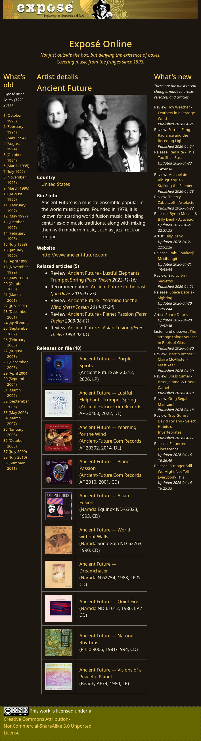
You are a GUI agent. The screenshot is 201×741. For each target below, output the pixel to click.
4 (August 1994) (11, 146)
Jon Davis (61, 293)
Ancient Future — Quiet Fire (108, 601)
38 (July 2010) (15, 457)
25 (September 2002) (16, 331)
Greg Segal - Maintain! (173, 401)
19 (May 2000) (15, 277)
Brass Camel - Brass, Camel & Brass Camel (176, 381)
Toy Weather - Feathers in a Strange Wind (176, 112)
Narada (88, 509)
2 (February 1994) (13, 129)
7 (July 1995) (14, 171)
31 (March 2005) (12, 392)
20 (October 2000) (13, 286)
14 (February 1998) (14, 236)
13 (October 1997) (13, 224)
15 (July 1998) (15, 244)
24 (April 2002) (15, 322)
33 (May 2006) (15, 412)
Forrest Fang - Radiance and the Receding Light (175, 135)
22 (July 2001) (15, 305)
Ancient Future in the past (118, 287)
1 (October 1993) (12, 118)
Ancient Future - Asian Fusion (99, 328)
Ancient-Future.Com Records (111, 406)
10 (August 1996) (12, 196)
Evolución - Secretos (172, 278)
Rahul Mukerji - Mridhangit (177, 255)
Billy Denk (174, 236)
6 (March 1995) (16, 165)
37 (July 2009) (15, 451)
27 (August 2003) (12, 353)
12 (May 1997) (15, 216)
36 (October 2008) (13, 443)
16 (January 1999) (13, 252)
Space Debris (177, 314)
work (45, 710)
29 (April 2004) (15, 373)
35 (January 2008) (13, 432)
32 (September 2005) (16, 404)
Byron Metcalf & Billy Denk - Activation (178, 216)
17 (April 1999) (15, 261)
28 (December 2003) (15, 364)
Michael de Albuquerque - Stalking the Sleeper (175, 180)
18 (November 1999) (15, 269)
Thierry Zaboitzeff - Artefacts (176, 199)
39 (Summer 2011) (14, 465)
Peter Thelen (98, 280)
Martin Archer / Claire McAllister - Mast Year (176, 359)
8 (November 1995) (14, 180)
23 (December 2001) (15, 314)
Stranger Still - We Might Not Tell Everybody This (176, 471)
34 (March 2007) (12, 420)
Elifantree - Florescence (173, 446)
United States (55, 184)
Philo (86, 649)
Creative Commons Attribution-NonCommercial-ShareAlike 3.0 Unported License (47, 726)
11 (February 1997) (14, 207)
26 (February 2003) (14, 342)
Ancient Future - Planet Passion (101, 314)
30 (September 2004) (16, 381)
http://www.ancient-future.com (74, 255)
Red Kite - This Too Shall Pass (176, 154)
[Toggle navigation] (39, 27)
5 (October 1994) (12, 157)
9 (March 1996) (16, 188)
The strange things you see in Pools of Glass (178, 337)
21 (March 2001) (12, 297)
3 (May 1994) (14, 137)
